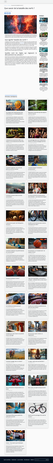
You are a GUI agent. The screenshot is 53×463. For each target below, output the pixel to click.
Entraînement (27, 459)
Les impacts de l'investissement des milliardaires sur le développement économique (14, 114)
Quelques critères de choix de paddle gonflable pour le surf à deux (43, 54)
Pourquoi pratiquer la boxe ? (13, 278)
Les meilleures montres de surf (13, 306)
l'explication (22, 42)
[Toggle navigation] (5, 1)
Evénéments (14, 459)
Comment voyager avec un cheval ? (14, 361)
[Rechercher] (40, 460)
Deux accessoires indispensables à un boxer (43, 85)
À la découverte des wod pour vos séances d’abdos (43, 24)
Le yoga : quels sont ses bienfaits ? (36, 361)
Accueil (5, 5)
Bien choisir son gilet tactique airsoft (37, 387)
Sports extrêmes (7, 459)
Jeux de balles (20, 459)
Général (9, 5)
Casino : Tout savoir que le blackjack (14, 443)
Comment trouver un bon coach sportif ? (44, 39)
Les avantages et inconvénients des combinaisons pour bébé (43, 70)
